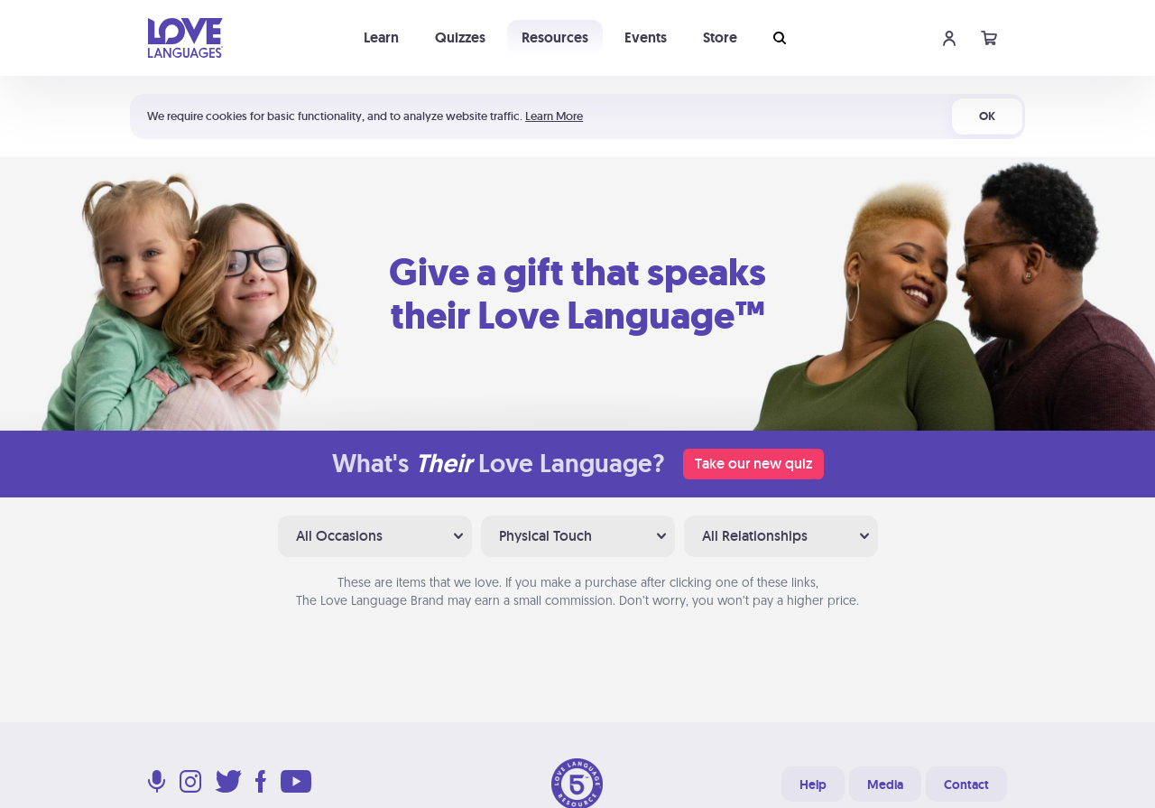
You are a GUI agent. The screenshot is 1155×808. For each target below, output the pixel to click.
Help (813, 784)
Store (720, 37)
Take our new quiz (753, 463)
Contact (966, 784)
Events (645, 37)
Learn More (554, 116)
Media (885, 784)
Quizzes (460, 37)
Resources (555, 37)
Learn (381, 37)
